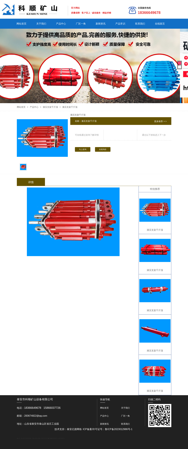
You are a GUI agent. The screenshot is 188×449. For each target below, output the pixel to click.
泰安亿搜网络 (74, 429)
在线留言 (160, 23)
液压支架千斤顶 (50, 107)
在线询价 (102, 149)
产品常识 (120, 23)
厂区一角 (81, 23)
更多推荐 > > (160, 121)
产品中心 (61, 23)
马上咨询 (82, 149)
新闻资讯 (101, 23)
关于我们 (41, 23)
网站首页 (21, 23)
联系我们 (140, 23)
